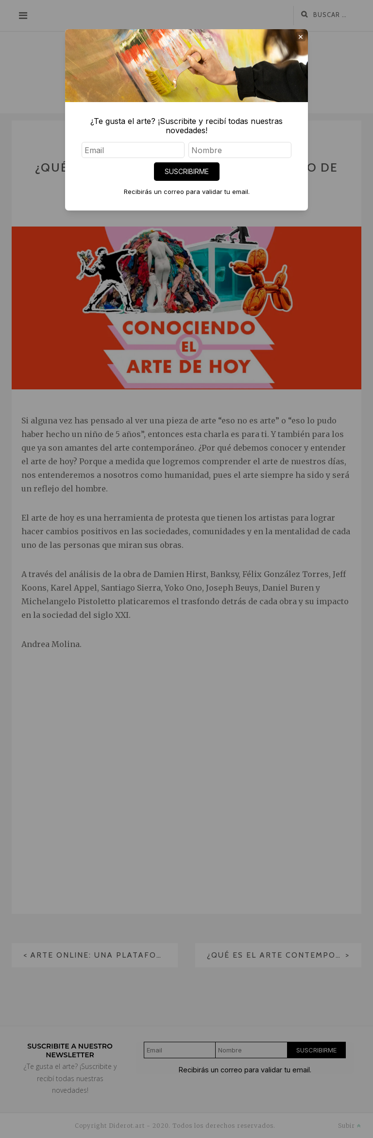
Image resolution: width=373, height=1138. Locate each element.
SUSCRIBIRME (187, 171)
